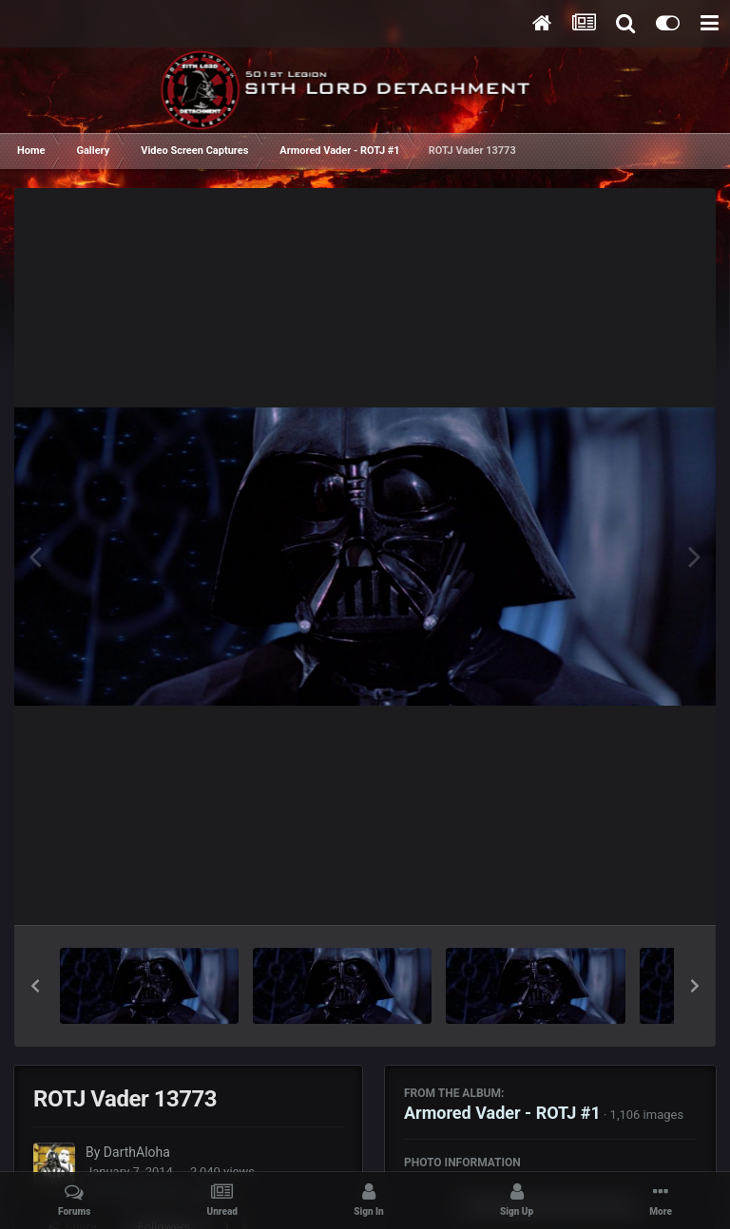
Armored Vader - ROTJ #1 (502, 1113)
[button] (35, 986)
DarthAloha (137, 1152)
